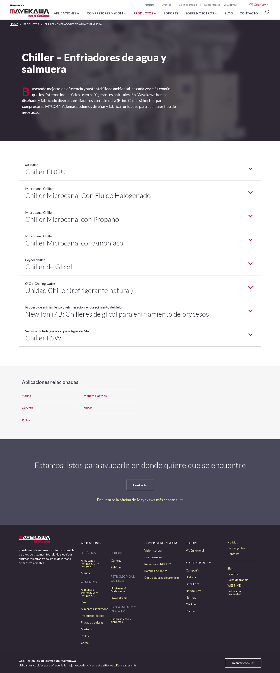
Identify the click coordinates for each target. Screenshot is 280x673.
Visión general (153, 550)
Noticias (149, 5)
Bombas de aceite (155, 571)
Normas (191, 597)
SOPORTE (171, 13)
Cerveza (27, 408)
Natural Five (193, 590)
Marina (26, 396)
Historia (191, 577)
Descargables (212, 5)
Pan (83, 602)
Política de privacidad (234, 593)
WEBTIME (232, 5)
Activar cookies (243, 663)
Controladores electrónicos (161, 577)
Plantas (190, 611)
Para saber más (126, 665)
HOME (14, 24)
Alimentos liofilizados (94, 609)
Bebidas (87, 408)
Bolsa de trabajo (187, 5)
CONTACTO (249, 13)
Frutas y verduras (92, 622)
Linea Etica (192, 584)
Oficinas (191, 604)
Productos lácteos (94, 396)
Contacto (140, 485)
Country (260, 4)
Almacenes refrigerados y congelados (90, 563)
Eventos (166, 5)
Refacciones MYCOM (157, 564)
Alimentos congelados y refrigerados (89, 592)
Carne (85, 642)
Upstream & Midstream (118, 590)
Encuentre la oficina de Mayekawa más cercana (137, 499)
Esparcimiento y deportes (121, 620)
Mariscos (87, 629)
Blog (230, 568)
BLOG (228, 13)
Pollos (26, 420)
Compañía (192, 570)
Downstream (119, 598)
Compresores (153, 557)
